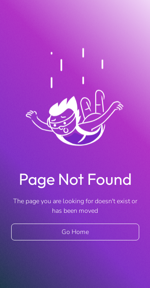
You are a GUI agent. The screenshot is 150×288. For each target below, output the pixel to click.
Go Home (75, 232)
